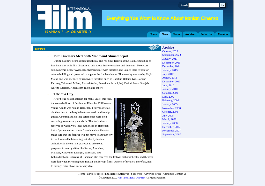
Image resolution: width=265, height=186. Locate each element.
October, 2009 (170, 92)
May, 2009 (168, 96)
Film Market (110, 173)
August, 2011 (169, 77)
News (90, 173)
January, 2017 (170, 58)
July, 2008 (168, 115)
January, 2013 (170, 70)
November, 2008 (171, 108)
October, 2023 (170, 51)
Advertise (149, 173)
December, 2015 (171, 62)
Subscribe (136, 173)
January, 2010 (170, 89)
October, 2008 (170, 111)
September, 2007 (171, 134)
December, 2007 (171, 127)
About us (168, 173)
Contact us (180, 173)
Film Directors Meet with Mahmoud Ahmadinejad (91, 56)
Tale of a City (63, 94)
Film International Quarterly (131, 177)
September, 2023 (171, 54)
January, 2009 (170, 104)
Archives (124, 173)
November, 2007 (171, 130)
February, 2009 (170, 100)
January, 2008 (170, 123)
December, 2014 (171, 66)
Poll (158, 173)
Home (81, 173)
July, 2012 (168, 74)
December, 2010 (171, 81)
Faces (98, 173)
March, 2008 (169, 119)
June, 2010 (168, 85)
